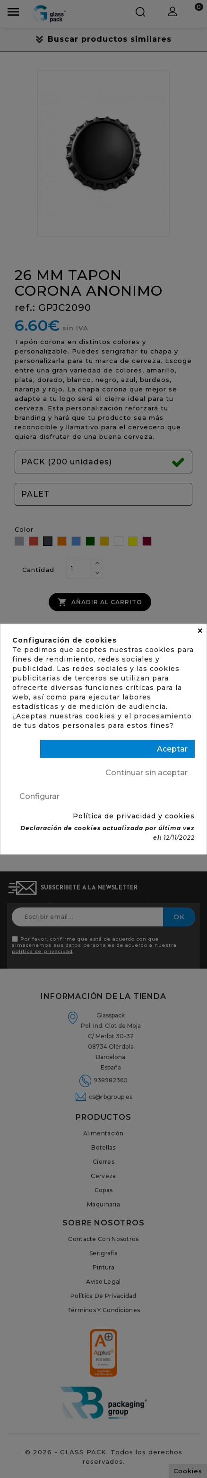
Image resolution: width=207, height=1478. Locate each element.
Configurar (39, 796)
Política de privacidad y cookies (134, 816)
